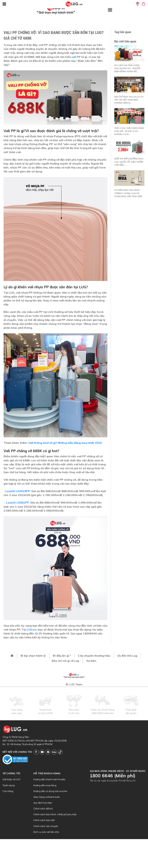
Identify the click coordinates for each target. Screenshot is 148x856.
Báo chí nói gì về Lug (65, 660)
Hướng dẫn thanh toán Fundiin (49, 779)
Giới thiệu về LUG (11, 779)
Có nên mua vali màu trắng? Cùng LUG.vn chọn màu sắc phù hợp (128, 193)
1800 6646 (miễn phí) (102, 713)
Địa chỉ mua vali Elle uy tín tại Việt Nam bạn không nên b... (129, 99)
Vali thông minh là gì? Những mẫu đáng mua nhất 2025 (65, 442)
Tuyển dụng (9, 785)
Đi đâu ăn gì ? (62, 655)
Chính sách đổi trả (43, 808)
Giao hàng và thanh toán (46, 797)
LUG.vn (31, 629)
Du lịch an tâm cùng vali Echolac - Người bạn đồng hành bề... (127, 68)
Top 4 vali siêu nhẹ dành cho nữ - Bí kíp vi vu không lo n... (129, 131)
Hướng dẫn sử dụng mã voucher (50, 791)
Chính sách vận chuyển (45, 826)
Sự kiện (91, 660)
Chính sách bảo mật (44, 820)
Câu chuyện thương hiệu (94, 655)
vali (74, 57)
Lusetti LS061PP (17, 502)
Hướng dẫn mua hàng (44, 785)
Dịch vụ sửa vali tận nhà (46, 832)
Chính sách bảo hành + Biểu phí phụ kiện (55, 814)
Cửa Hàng (8, 791)
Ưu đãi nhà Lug (127, 655)
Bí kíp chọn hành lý (33, 655)
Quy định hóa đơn (42, 802)
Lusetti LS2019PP (17, 491)
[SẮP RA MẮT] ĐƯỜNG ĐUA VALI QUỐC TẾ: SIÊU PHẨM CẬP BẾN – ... (128, 161)
